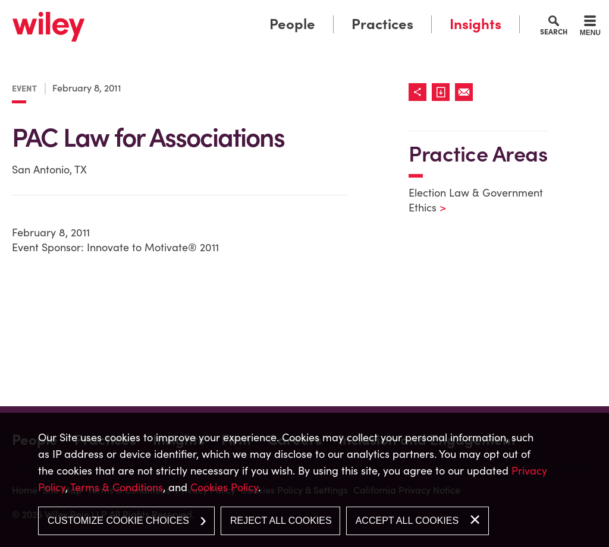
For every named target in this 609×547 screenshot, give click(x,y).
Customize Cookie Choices (118, 521)
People (292, 24)
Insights (475, 24)
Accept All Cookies (407, 521)
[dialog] (304, 480)
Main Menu (268, 13)
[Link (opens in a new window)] (443, 92)
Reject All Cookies (281, 521)
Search (553, 31)
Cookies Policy (224, 487)
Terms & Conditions (116, 487)
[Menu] (590, 27)
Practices (382, 24)
